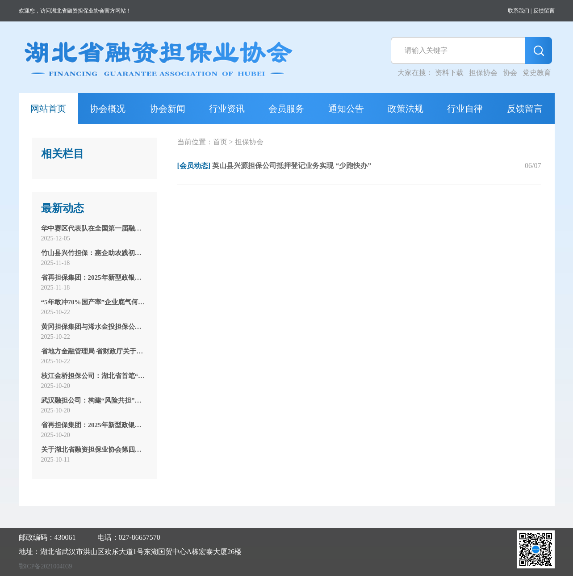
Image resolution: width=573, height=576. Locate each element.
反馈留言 (544, 11)
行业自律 (465, 109)
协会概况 (107, 109)
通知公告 (346, 109)
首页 (220, 142)
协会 (510, 72)
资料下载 (449, 72)
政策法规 (405, 109)
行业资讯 (227, 109)
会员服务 (286, 109)
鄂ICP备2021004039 (45, 566)
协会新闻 (167, 109)
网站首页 (48, 109)
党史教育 (537, 72)
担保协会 (483, 72)
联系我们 (518, 11)
